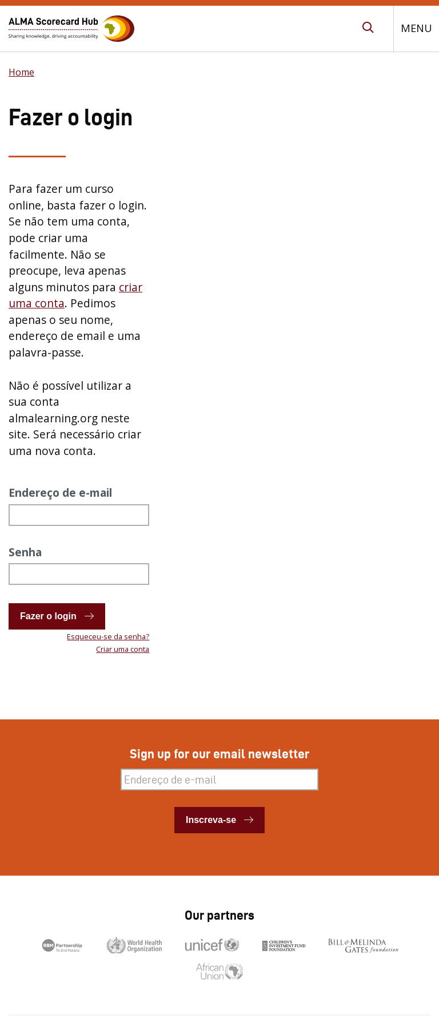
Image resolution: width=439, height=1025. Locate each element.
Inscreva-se (211, 820)
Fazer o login (48, 616)
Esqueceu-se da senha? (108, 636)
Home (21, 72)
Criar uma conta (122, 649)
